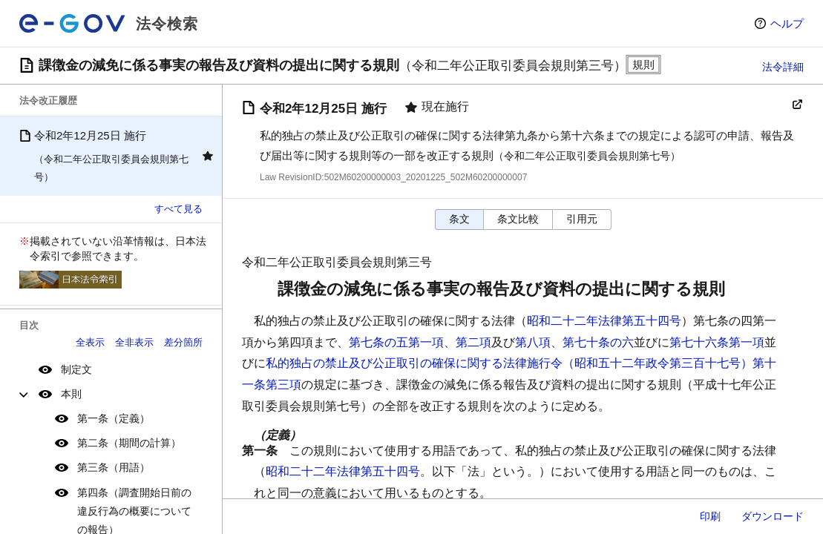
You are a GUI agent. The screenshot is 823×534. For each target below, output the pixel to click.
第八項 (533, 342)
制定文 (76, 369)
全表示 (90, 342)
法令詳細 (783, 67)
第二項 (473, 342)
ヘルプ (787, 23)
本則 (71, 394)
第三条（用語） (113, 467)
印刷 (710, 516)
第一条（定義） (113, 418)
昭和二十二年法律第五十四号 (604, 320)
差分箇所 (183, 342)
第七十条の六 (598, 342)
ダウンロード (772, 516)
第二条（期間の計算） (129, 443)
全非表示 (134, 342)
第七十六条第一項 (716, 342)
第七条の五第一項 (396, 342)
